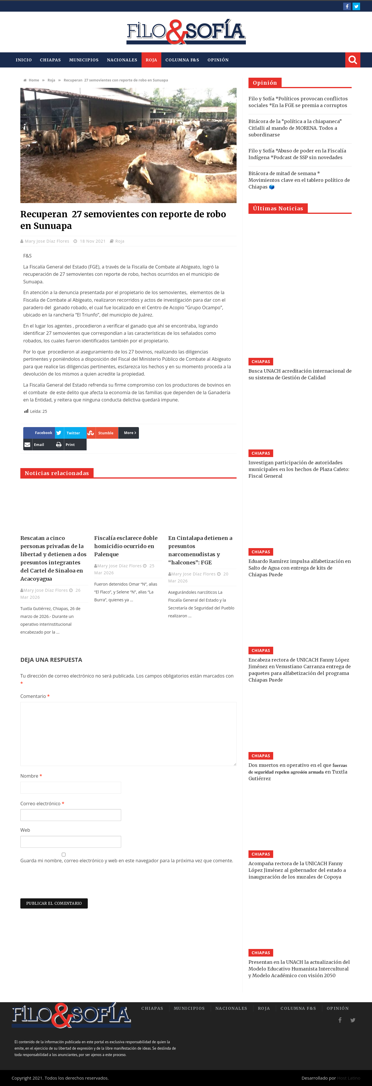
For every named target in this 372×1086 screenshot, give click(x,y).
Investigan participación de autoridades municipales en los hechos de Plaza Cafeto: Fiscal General (298, 469)
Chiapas (50, 60)
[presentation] (64, 884)
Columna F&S (182, 60)
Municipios (84, 60)
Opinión (218, 60)
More (129, 432)
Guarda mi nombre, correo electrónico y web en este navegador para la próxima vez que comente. (126, 860)
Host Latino (348, 1078)
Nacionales (122, 60)
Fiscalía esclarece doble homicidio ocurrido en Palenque (126, 546)
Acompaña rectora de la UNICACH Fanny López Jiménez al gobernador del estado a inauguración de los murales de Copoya (297, 870)
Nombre (31, 776)
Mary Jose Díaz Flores (48, 241)
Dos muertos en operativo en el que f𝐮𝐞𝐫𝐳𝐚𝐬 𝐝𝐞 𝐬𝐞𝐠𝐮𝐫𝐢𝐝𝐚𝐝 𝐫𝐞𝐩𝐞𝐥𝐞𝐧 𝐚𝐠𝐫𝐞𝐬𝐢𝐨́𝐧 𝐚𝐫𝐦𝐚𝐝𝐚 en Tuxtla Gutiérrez (297, 771)
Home (31, 80)
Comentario (35, 696)
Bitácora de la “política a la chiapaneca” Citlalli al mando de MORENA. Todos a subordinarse (295, 128)
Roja (152, 60)
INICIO (24, 60)
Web (25, 830)
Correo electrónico (42, 803)
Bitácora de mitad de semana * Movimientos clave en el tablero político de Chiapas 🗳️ (299, 180)
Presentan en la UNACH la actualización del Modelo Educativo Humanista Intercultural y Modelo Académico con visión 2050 (299, 968)
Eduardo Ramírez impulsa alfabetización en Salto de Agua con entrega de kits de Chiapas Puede (299, 567)
